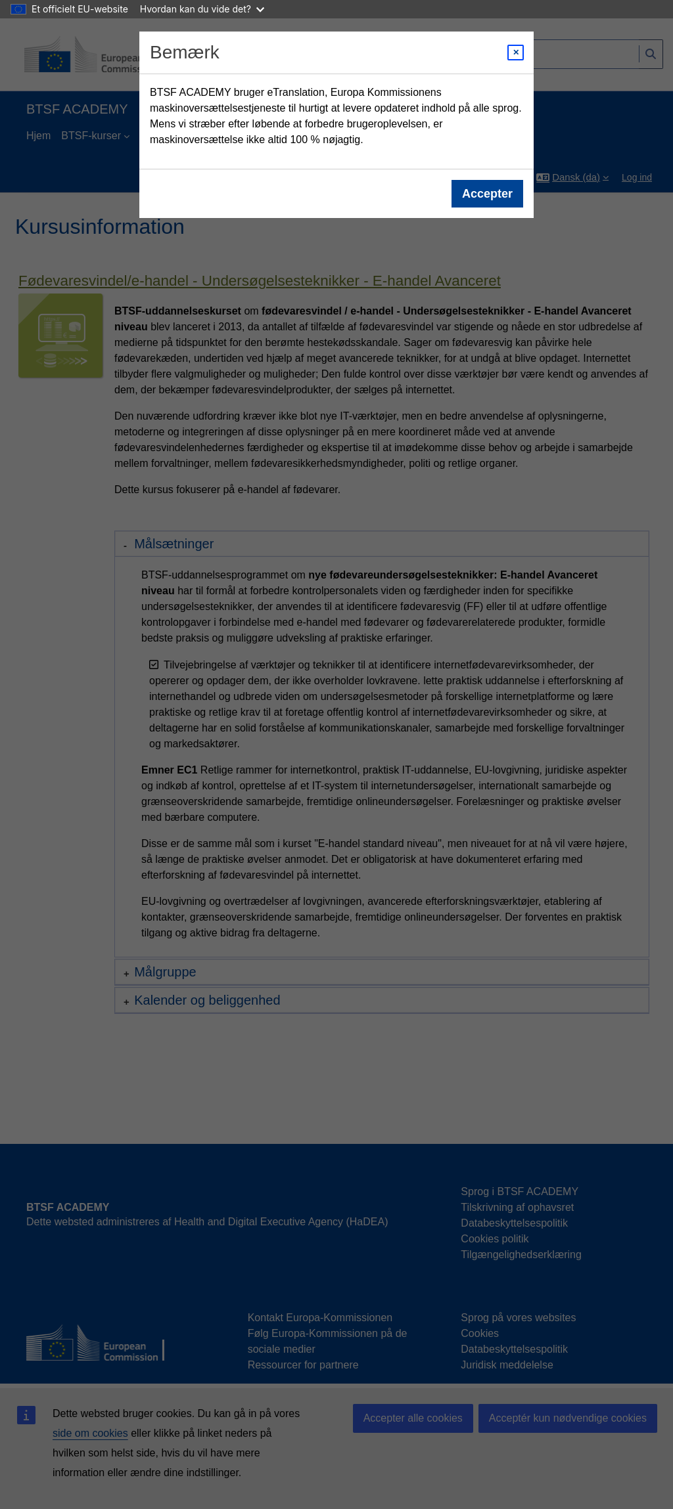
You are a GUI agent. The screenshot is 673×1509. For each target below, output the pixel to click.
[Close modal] (515, 52)
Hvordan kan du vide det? (202, 8)
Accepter (487, 193)
